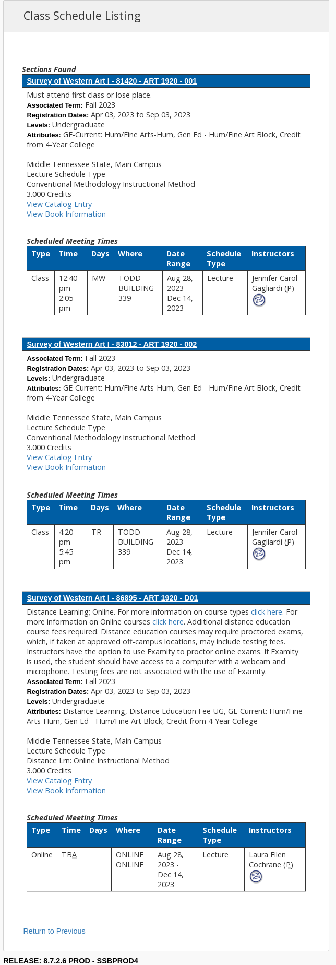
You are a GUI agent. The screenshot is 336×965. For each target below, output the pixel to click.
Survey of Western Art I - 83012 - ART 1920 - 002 (112, 344)
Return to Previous (54, 931)
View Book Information (66, 214)
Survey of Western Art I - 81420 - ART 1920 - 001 (112, 81)
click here (266, 612)
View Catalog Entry (59, 204)
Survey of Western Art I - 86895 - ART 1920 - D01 (112, 598)
